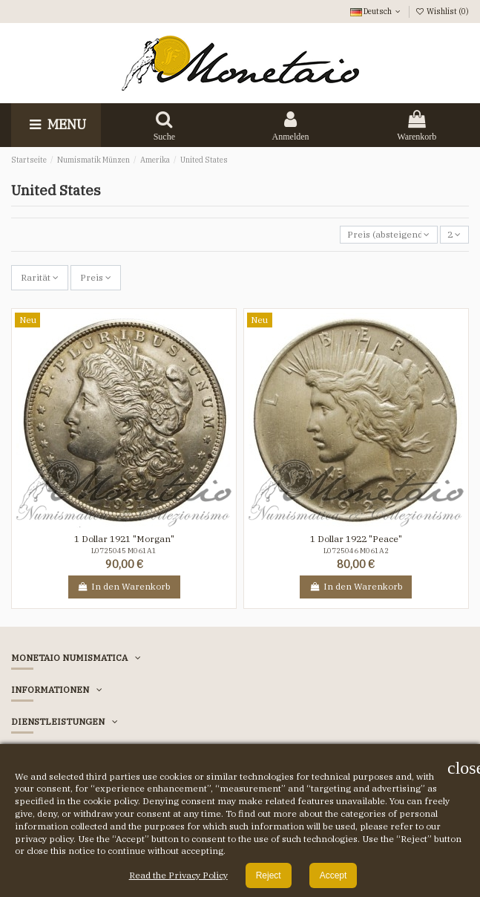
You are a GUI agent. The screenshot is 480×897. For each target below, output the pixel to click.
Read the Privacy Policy (178, 875)
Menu (56, 124)
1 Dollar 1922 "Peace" (356, 538)
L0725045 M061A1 (124, 550)
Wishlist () (442, 11)
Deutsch (376, 11)
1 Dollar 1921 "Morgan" (124, 538)
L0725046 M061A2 (356, 550)
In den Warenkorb (123, 586)
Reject (268, 875)
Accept (333, 875)
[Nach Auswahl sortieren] (389, 235)
